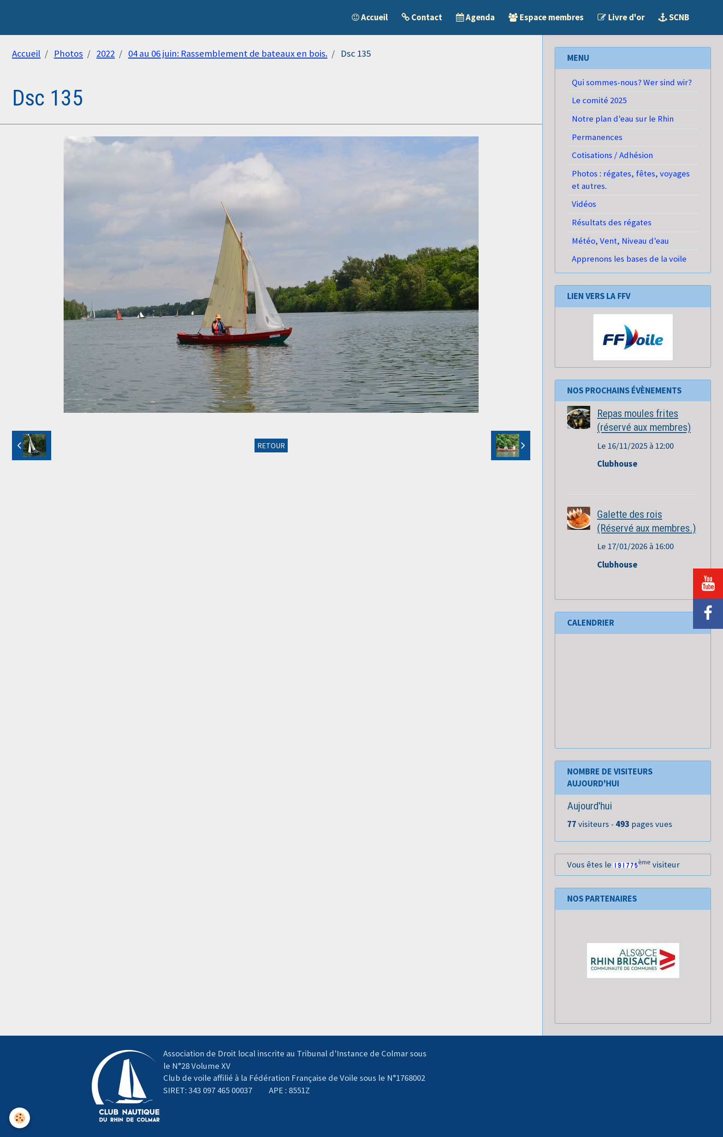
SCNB (673, 17)
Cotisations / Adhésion (612, 155)
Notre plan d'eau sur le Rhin (623, 118)
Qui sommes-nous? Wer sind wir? (632, 82)
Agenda (475, 17)
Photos (68, 53)
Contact (422, 17)
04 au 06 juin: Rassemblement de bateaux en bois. (227, 53)
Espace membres (546, 17)
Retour (271, 445)
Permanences (597, 137)
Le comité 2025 (599, 100)
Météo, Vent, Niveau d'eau (620, 240)
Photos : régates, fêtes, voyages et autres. (631, 179)
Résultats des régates (612, 222)
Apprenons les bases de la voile (629, 258)
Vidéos (584, 204)
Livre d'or (621, 17)
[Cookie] (19, 1118)
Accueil (370, 17)
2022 (105, 53)
